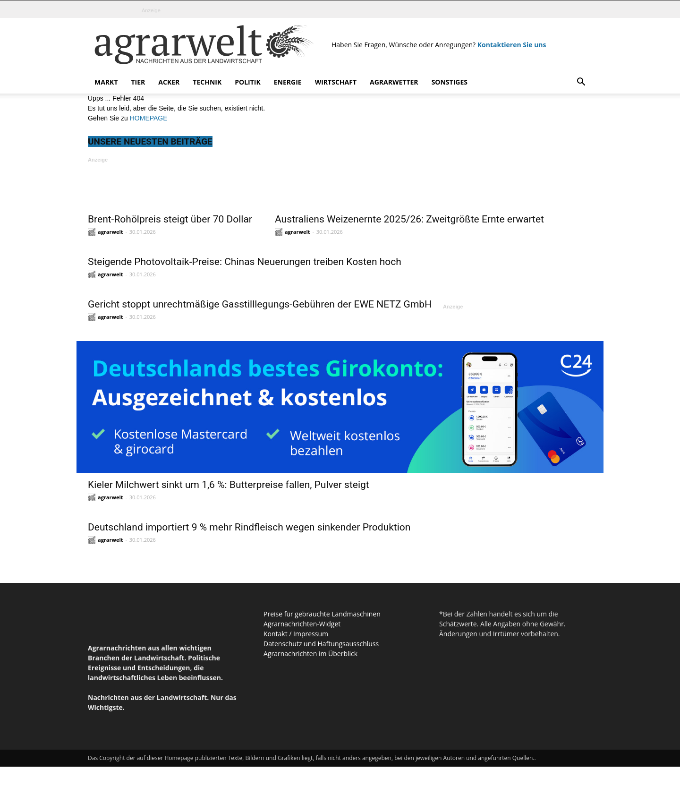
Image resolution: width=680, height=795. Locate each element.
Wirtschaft (336, 81)
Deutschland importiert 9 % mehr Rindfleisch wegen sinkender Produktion (249, 527)
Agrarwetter (394, 81)
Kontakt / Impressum (296, 633)
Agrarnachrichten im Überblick (310, 653)
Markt (106, 81)
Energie (288, 81)
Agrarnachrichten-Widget (302, 623)
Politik (248, 81)
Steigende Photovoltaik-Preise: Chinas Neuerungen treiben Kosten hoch (244, 261)
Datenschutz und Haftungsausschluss (321, 643)
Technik (207, 81)
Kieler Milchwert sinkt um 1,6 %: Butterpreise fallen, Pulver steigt (228, 484)
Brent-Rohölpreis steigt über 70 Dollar (170, 219)
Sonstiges (450, 81)
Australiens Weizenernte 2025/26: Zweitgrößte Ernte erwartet (409, 219)
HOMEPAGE (149, 118)
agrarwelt (110, 231)
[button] (581, 82)
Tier (138, 81)
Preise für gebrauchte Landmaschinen (322, 613)
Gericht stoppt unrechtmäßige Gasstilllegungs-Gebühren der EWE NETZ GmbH (260, 304)
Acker (168, 81)
